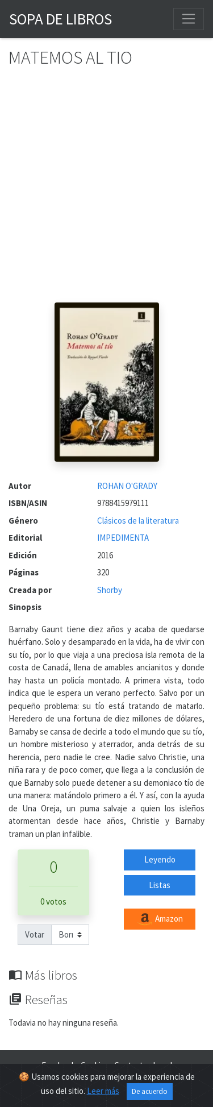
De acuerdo (150, 1091)
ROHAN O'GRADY (127, 485)
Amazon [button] (159, 919)
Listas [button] (159, 885)
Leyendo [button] (160, 859)
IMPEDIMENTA (123, 537)
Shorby (109, 589)
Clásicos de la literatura (138, 520)
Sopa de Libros (60, 18)
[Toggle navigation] (188, 19)
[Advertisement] (106, 190)
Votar (34, 934)
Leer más (103, 1090)
